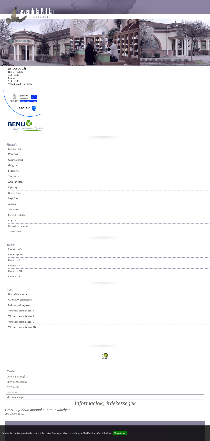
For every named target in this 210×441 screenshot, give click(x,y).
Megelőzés (13, 198)
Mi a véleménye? (16, 397)
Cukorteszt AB (15, 271)
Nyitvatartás (13, 386)
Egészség (12, 187)
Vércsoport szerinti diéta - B (21, 322)
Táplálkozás (13, 176)
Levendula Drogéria (17, 376)
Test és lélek (14, 209)
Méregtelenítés (15, 249)
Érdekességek (14, 149)
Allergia (12, 204)
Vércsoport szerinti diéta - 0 (21, 311)
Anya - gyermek (15, 182)
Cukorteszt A (14, 265)
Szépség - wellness (17, 215)
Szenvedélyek (14, 231)
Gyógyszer (13, 165)
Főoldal (11, 371)
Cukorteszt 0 (14, 260)
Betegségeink (14, 193)
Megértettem (120, 433)
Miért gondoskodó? (17, 381)
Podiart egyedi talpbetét (19, 305)
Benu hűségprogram (17, 294)
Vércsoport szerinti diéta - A (21, 316)
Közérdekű (13, 154)
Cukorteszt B (14, 276)
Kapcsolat (12, 392)
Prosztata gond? (15, 254)
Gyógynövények (15, 160)
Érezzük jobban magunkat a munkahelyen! (38, 410)
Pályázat (12, 220)
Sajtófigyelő (13, 171)
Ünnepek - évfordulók (18, 226)
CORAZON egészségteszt (20, 300)
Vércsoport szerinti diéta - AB (22, 327)
